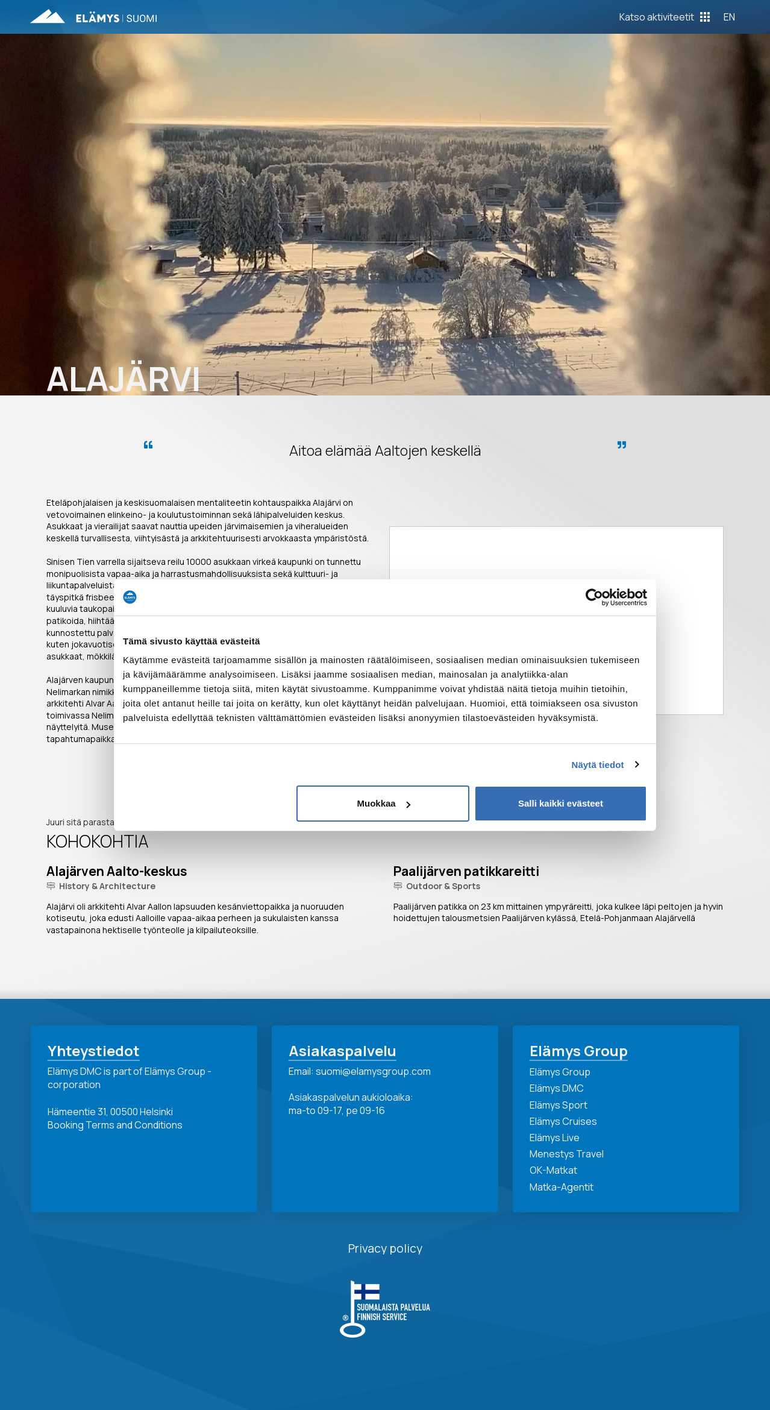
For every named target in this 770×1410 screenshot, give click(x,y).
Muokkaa (383, 803)
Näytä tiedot (598, 765)
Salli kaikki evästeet (560, 803)
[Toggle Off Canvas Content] (664, 17)
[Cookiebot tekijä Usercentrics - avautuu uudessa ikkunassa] (594, 597)
